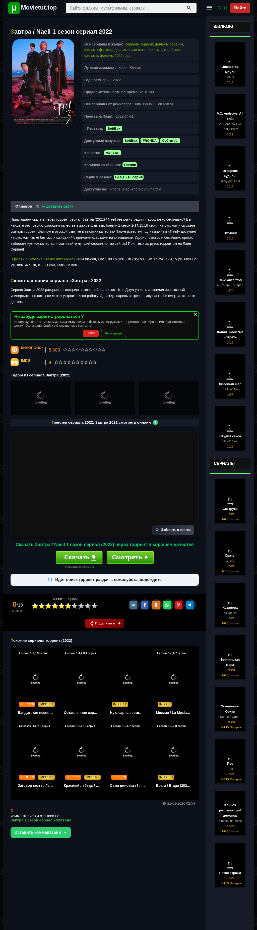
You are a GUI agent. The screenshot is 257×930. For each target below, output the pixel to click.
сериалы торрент (139, 44)
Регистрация (113, 333)
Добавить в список (173, 530)
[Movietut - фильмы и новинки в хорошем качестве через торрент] (30, 8)
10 (94, 606)
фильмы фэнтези (98, 50)
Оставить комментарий (37, 832)
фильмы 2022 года (115, 56)
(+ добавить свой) (57, 206)
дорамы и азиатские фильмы (138, 50)
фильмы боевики (169, 44)
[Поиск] (189, 8)
